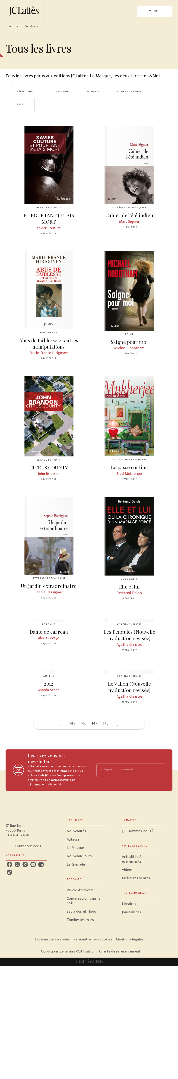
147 (95, 723)
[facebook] (9, 864)
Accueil (14, 26)
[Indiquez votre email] (124, 770)
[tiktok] (9, 872)
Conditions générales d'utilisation (68, 951)
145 (72, 723)
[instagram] (25, 864)
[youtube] (33, 864)
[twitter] (17, 864)
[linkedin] (41, 864)
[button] (28, 91)
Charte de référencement (119, 951)
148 (106, 723)
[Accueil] (25, 11)
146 (83, 723)
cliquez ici (54, 784)
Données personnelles (52, 939)
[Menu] (154, 11)
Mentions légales (129, 939)
